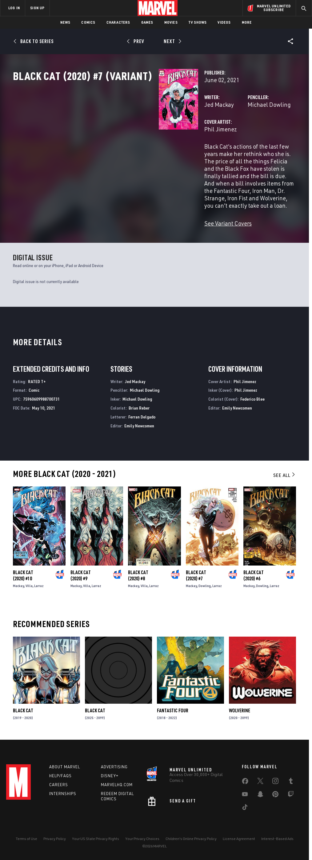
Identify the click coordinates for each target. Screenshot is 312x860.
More (247, 22)
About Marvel (64, 766)
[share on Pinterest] (275, 795)
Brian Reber (139, 405)
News (65, 22)
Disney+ (109, 775)
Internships (62, 792)
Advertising (114, 766)
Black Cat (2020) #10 (23, 573)
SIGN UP (37, 8)
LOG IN (14, 8)
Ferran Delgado (141, 414)
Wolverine (239, 708)
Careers (58, 784)
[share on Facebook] (245, 782)
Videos (224, 22)
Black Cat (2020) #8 (138, 573)
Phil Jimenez (118, 156)
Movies (171, 22)
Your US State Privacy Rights (95, 837)
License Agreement (239, 837)
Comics (88, 22)
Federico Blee (252, 396)
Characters (118, 22)
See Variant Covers (126, 220)
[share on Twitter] (260, 781)
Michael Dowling (218, 131)
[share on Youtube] (245, 795)
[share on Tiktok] (245, 808)
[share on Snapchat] (260, 795)
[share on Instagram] (275, 781)
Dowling (204, 583)
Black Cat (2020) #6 (253, 573)
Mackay (18, 583)
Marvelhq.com (117, 784)
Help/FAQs (60, 775)
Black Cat (23, 708)
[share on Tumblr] (291, 781)
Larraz (39, 583)
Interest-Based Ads (277, 837)
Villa (29, 583)
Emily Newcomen (139, 423)
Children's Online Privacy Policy (191, 837)
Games (147, 22)
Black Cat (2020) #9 (80, 573)
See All (284, 473)
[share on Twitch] (291, 795)
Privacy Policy (54, 837)
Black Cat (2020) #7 (196, 573)
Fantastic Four (172, 708)
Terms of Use (26, 837)
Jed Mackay (117, 131)
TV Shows (198, 22)
